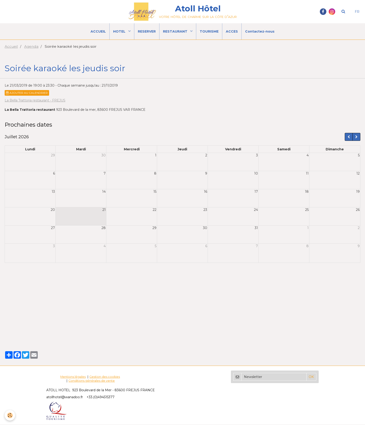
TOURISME (209, 31)
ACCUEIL (98, 31)
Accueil (11, 47)
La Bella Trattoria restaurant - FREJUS (35, 101)
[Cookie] (10, 415)
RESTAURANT (175, 31)
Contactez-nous (259, 31)
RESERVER (147, 31)
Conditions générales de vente (91, 381)
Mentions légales (73, 377)
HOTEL (119, 31)
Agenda (31, 47)
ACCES (232, 31)
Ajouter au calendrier (27, 93)
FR (357, 12)
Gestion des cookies (104, 377)
